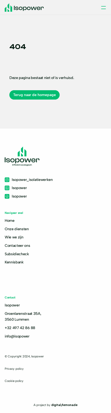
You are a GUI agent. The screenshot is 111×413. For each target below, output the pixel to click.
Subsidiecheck (17, 254)
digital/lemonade (64, 404)
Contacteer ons (17, 245)
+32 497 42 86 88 (20, 328)
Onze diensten (17, 229)
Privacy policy (14, 368)
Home (10, 220)
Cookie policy (14, 381)
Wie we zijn (14, 237)
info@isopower (17, 336)
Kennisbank (14, 262)
